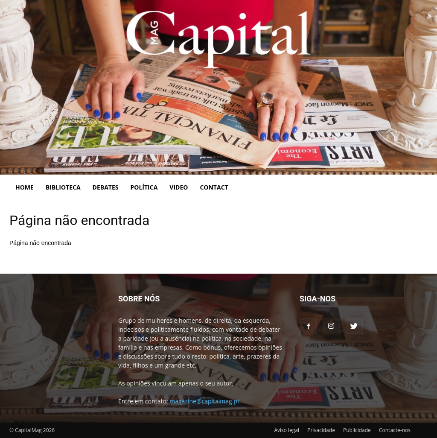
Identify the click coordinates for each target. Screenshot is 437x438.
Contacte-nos (395, 430)
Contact (214, 187)
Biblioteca (63, 187)
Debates (106, 187)
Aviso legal (286, 430)
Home (24, 187)
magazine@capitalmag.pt (204, 401)
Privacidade (321, 430)
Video (178, 187)
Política (144, 187)
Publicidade (357, 430)
